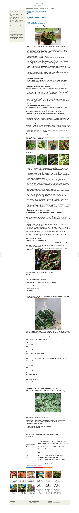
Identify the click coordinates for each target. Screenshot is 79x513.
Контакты (30, 507)
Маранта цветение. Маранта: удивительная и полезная (37, 21)
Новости (39, 5)
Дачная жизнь (39, 2)
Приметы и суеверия (32, 19)
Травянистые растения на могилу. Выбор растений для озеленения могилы (16, 14)
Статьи (43, 5)
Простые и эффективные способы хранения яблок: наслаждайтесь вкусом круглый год (16, 30)
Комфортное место (41, 469)
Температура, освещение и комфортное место (37, 17)
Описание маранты (32, 22)
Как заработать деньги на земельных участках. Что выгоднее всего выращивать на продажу (16, 34)
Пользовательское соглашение (35, 507)
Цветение (30, 18)
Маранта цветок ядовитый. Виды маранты (35, 13)
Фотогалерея (30, 16)
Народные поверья (31, 469)
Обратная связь (50, 507)
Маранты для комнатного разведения (50, 469)
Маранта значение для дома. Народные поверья (36, 11)
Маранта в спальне (36, 469)
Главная (34, 5)
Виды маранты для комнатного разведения (36, 23)
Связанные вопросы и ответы (33, 12)
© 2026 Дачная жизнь (12, 507)
